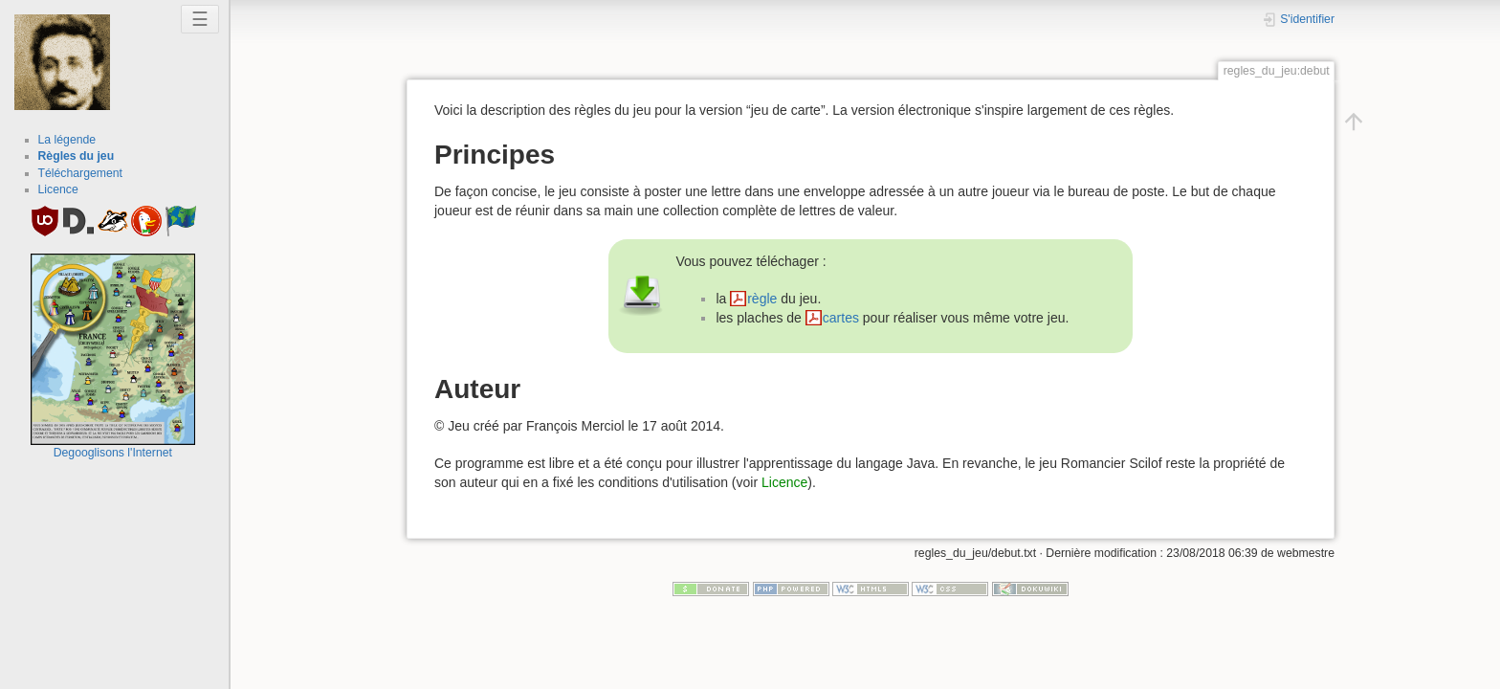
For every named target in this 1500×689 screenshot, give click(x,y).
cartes (841, 317)
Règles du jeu (76, 156)
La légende (67, 139)
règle (762, 298)
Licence (58, 189)
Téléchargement (80, 173)
